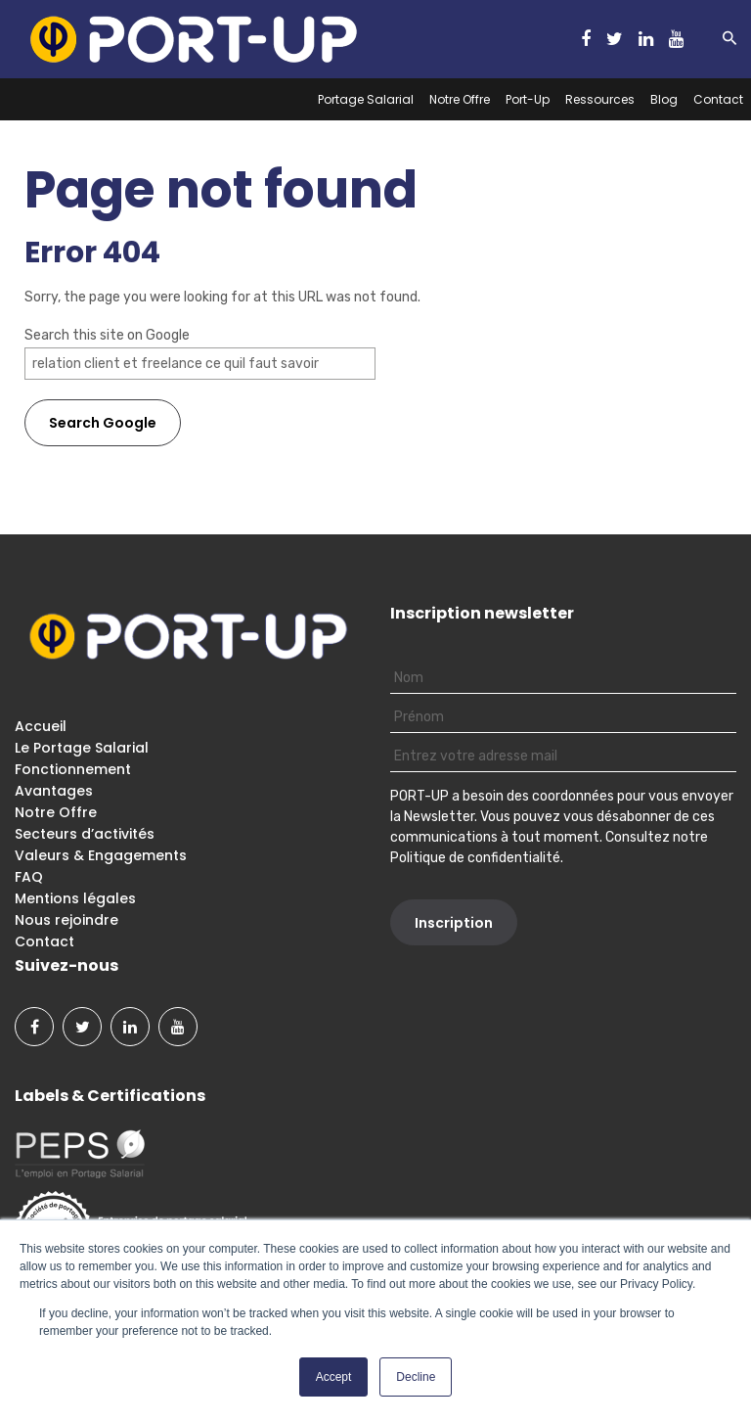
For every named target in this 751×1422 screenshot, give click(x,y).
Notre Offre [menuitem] (459, 99)
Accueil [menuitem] (40, 726)
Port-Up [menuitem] (528, 99)
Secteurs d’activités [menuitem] (85, 834)
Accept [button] (334, 1377)
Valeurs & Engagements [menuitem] (101, 855)
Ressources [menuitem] (600, 99)
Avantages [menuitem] (54, 791)
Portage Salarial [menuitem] (366, 99)
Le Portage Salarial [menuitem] (82, 747)
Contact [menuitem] (718, 99)
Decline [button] (415, 1377)
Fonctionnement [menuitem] (73, 769)
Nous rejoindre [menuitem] (66, 920)
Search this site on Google (107, 335)
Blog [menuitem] (664, 99)
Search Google (102, 423)
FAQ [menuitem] (29, 877)
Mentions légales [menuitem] (75, 898)
